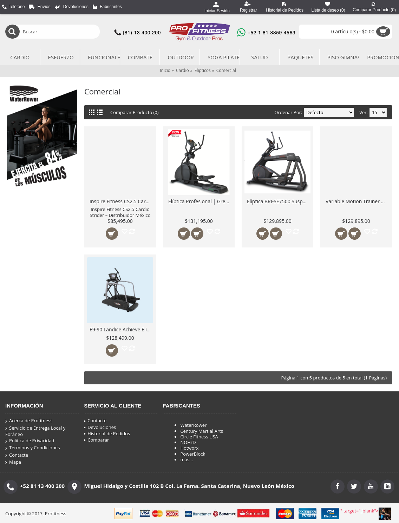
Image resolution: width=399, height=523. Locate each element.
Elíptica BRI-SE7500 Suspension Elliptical (278, 201)
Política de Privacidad (29, 441)
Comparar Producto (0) (134, 112)
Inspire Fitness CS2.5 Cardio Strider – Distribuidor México (121, 201)
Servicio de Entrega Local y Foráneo (35, 431)
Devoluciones (100, 427)
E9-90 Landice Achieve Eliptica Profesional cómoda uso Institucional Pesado (121, 329)
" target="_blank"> (365, 514)
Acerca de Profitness (28, 421)
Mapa (13, 462)
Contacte (16, 455)
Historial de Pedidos (107, 433)
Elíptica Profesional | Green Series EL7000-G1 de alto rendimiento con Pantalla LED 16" (200, 201)
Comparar (96, 440)
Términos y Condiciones (32, 448)
